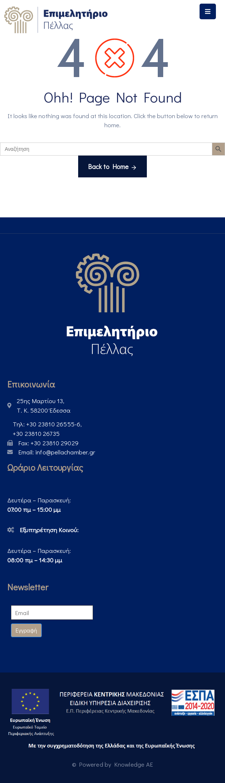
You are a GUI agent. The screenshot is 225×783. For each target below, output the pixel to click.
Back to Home (112, 167)
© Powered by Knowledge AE (112, 764)
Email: (56, 452)
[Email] (52, 612)
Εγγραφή (26, 630)
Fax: (48, 443)
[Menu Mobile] (208, 11)
